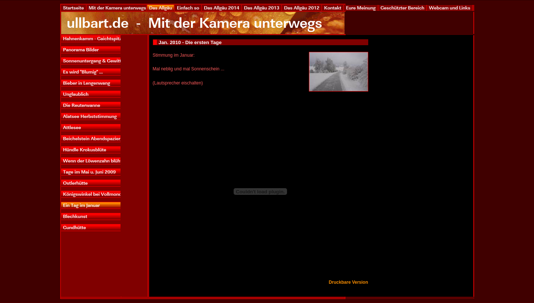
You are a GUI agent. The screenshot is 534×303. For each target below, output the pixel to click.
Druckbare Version (348, 282)
